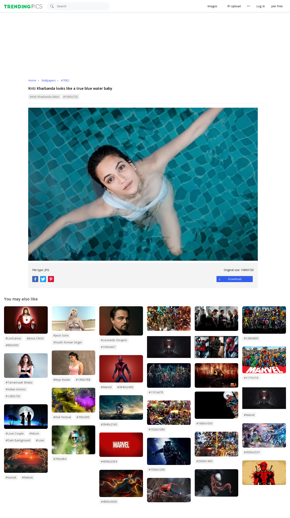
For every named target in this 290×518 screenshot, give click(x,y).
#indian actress (16, 389)
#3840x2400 (125, 387)
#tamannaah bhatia (19, 382)
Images (212, 6)
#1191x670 (156, 392)
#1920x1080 (157, 429)
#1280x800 (251, 338)
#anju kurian (61, 379)
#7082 (65, 80)
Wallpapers (49, 80)
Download (234, 279)
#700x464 (59, 459)
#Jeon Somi (60, 335)
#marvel (106, 387)
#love (40, 440)
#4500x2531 (252, 452)
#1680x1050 (204, 423)
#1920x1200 (157, 469)
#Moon (34, 433)
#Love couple (15, 433)
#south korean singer (67, 342)
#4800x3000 (109, 501)
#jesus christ (35, 338)
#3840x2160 (109, 424)
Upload (233, 6)
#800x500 (12, 345)
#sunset (11, 477)
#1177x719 (251, 378)
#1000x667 (108, 347)
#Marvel (249, 415)
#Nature (27, 477)
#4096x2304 (109, 461)
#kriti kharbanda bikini (44, 97)
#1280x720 (13, 396)
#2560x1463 (204, 461)
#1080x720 (70, 97)
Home (32, 80)
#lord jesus (13, 338)
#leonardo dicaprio (114, 340)
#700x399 (83, 417)
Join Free (277, 6)
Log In (260, 6)
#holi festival (62, 417)
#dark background (18, 440)
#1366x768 (83, 379)
